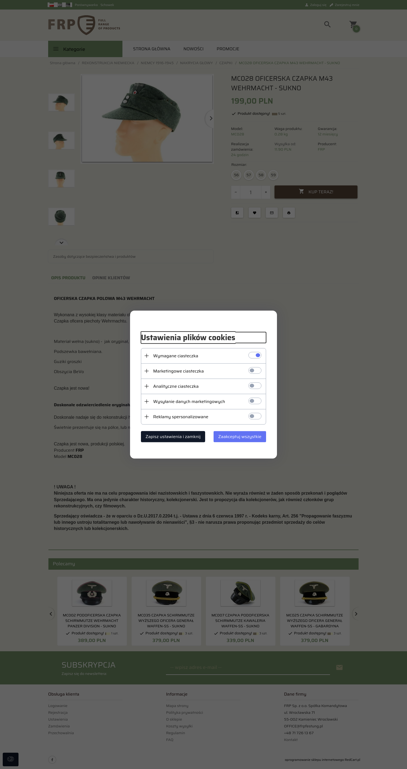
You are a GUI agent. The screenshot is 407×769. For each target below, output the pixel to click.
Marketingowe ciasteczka (178, 371)
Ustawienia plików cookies (188, 337)
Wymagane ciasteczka (175, 355)
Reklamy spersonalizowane (180, 416)
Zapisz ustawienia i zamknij (173, 436)
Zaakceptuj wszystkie (239, 436)
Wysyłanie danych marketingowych (189, 401)
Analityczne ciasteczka (176, 386)
